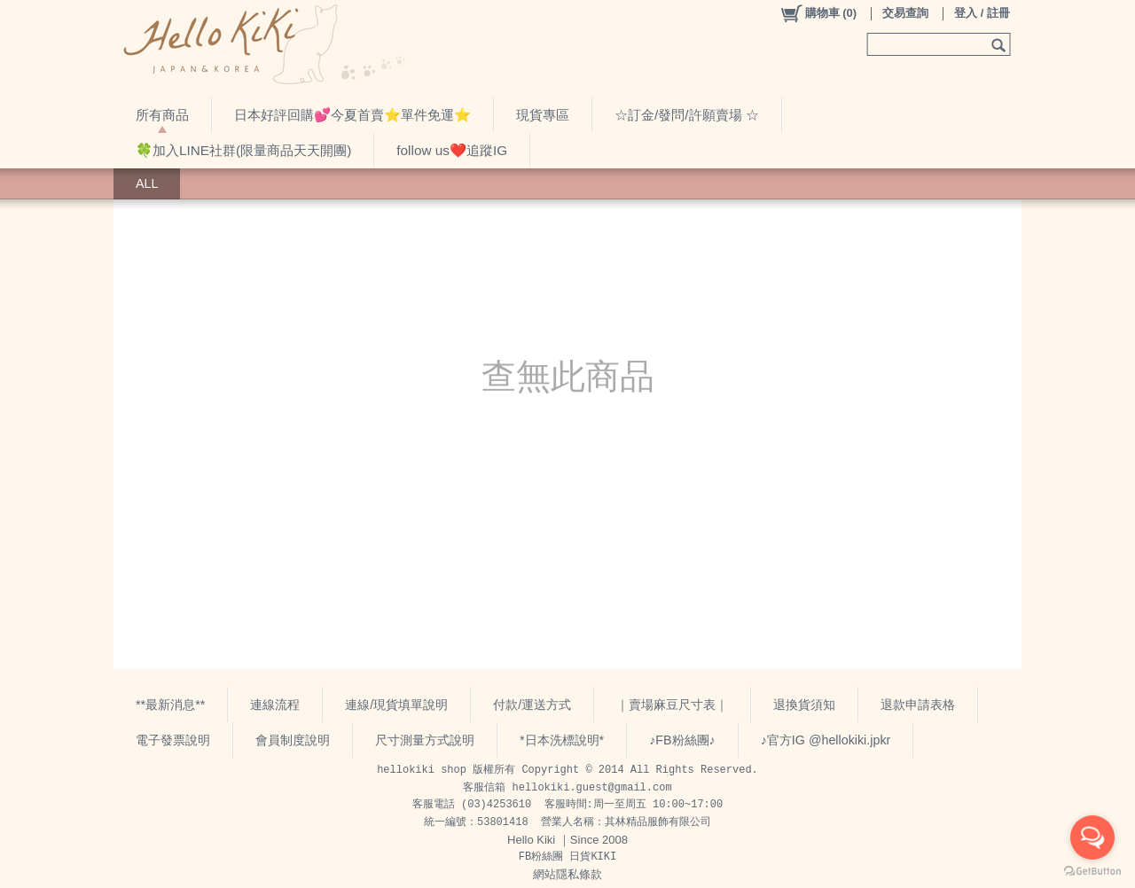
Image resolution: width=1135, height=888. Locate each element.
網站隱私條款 (567, 874)
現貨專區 (542, 114)
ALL (147, 183)
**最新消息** (170, 704)
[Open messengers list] (1092, 837)
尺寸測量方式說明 (424, 740)
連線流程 (275, 704)
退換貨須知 (804, 704)
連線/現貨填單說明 (396, 704)
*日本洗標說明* (562, 740)
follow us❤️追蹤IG (451, 150)
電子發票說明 (173, 740)
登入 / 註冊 (982, 12)
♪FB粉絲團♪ (682, 740)
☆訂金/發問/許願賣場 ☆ (686, 114)
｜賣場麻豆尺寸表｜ (672, 704)
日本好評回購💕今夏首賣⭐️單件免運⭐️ (352, 114)
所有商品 (162, 114)
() (818, 13)
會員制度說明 (292, 740)
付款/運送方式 (532, 704)
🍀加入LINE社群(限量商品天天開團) (243, 150)
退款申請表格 (918, 704)
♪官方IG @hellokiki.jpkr (826, 740)
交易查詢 (905, 12)
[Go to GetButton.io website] (1092, 871)
